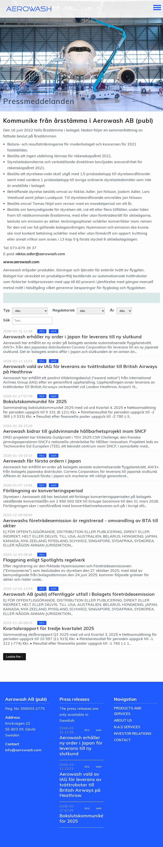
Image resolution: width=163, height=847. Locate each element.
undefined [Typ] (30, 311)
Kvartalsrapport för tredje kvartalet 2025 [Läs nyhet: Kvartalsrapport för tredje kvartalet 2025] (48, 628)
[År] (124, 311)
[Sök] (32, 320)
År (112, 310)
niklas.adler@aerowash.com (40, 253)
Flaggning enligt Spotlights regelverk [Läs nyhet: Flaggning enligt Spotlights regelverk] (44, 560)
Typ (6, 310)
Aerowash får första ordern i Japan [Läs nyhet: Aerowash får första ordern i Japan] (42, 461)
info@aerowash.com (23, 750)
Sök (6, 320)
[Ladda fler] (14, 656)
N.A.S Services (127, 727)
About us (123, 720)
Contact (122, 740)
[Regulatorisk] (91, 311)
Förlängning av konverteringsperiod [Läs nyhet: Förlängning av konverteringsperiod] (43, 490)
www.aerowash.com (21, 262)
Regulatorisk (64, 310)
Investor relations (32, 91)
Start (7, 91)
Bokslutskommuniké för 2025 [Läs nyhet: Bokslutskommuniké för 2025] (35, 401)
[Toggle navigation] (157, 8)
